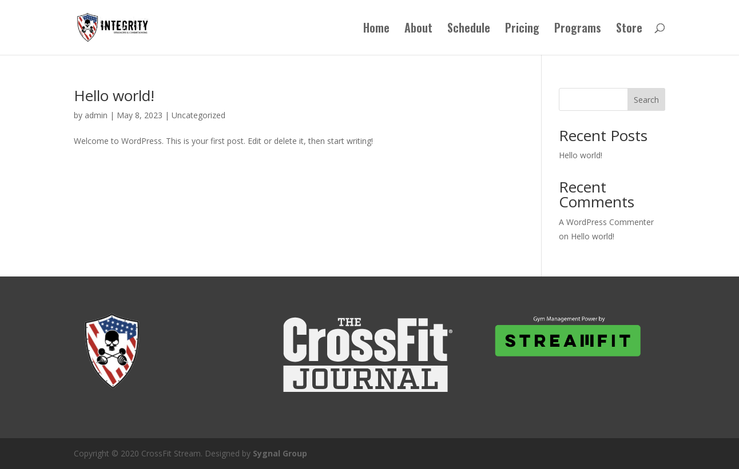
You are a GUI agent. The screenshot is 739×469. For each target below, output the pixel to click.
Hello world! (114, 95)
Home (376, 29)
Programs (577, 29)
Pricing (522, 29)
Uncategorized (198, 115)
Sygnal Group (280, 453)
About (418, 29)
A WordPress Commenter (606, 222)
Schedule (468, 29)
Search (646, 99)
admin (96, 115)
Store (629, 29)
